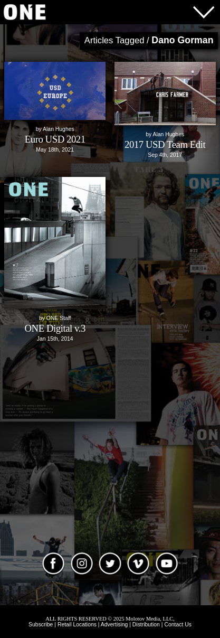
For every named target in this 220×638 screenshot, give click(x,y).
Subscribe (40, 624)
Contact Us (177, 624)
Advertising (114, 624)
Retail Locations (77, 624)
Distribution (146, 624)
